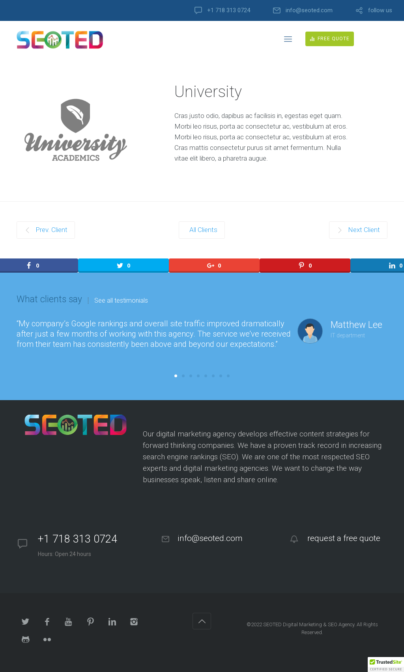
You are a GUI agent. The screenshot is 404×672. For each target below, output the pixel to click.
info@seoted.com (309, 10)
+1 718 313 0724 (228, 10)
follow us (380, 10)
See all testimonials (121, 301)
